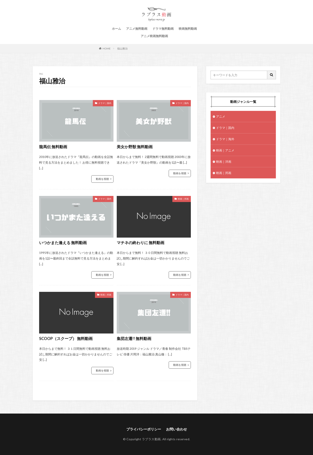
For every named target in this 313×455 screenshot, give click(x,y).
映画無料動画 (188, 28)
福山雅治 (122, 48)
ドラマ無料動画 (163, 28)
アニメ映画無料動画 (154, 36)
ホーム (116, 28)
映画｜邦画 (183, 198)
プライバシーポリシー (143, 429)
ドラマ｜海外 (225, 139)
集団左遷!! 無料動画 (134, 338)
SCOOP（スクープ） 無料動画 (66, 338)
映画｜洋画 (223, 161)
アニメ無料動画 (136, 28)
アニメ (220, 116)
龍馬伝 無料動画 (53, 146)
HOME (107, 48)
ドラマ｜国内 (104, 103)
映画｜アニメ (225, 150)
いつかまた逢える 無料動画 (63, 242)
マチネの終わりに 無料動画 (140, 242)
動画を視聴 (102, 179)
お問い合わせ (176, 429)
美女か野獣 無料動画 (135, 146)
